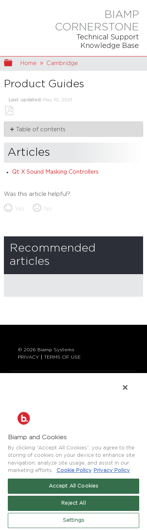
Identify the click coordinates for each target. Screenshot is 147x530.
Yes (20, 209)
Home (28, 63)
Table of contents (41, 129)
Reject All (73, 503)
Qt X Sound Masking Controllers (55, 171)
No (48, 209)
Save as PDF (9, 111)
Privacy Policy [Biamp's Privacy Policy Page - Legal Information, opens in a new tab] (112, 470)
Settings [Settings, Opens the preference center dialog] (73, 520)
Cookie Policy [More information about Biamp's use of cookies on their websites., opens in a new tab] (74, 470)
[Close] (125, 387)
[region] (73, 451)
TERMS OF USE (62, 357)
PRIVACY (28, 357)
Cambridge (62, 63)
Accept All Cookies (73, 486)
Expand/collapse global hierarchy (13, 64)
